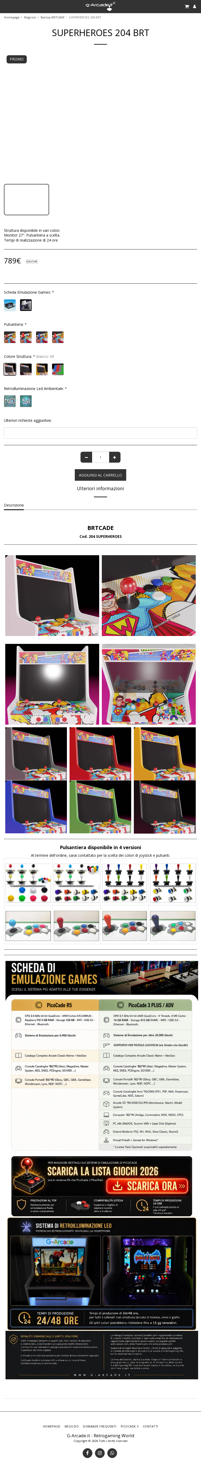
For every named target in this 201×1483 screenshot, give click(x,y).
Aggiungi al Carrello (100, 475)
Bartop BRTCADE (53, 17)
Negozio (30, 17)
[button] (5, 6)
